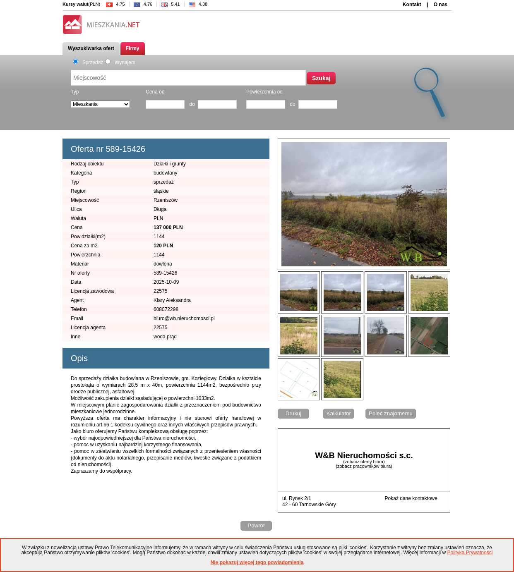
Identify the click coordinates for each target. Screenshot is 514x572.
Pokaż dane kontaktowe (411, 498)
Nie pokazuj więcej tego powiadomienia (257, 562)
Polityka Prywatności (469, 552)
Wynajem (120, 62)
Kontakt (412, 4)
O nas (440, 4)
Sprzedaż (88, 62)
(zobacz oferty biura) (363, 461)
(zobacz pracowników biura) (364, 466)
